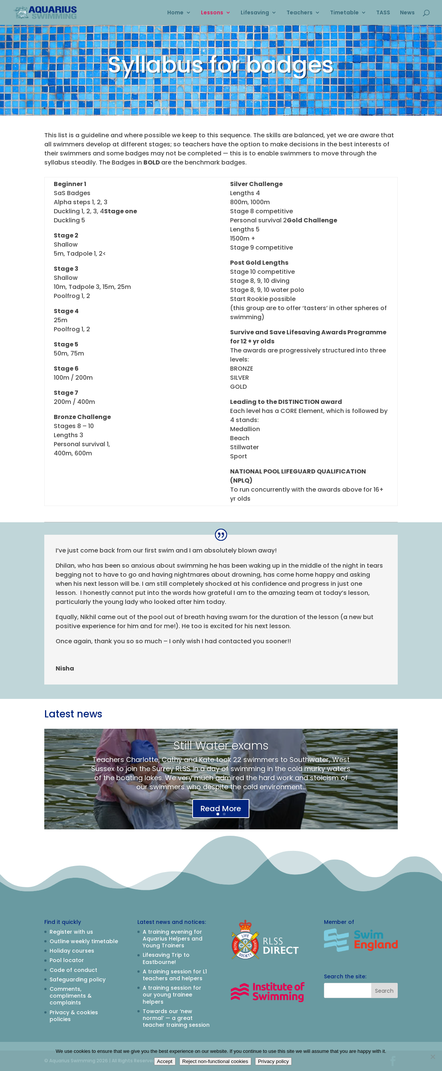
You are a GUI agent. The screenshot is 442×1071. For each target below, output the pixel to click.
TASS (383, 13)
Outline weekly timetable (84, 941)
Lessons (212, 13)
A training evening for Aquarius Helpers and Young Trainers (172, 938)
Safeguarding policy (78, 979)
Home (175, 13)
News (407, 13)
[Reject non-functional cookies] (432, 1056)
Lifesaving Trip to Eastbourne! (166, 958)
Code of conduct (73, 970)
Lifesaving (255, 13)
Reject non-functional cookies (215, 1061)
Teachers (299, 13)
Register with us (71, 932)
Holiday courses (72, 951)
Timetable (344, 13)
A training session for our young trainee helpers (172, 994)
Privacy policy (273, 1061)
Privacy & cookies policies (74, 1016)
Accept (165, 1061)
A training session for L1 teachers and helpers (175, 975)
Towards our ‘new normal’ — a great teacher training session (176, 1018)
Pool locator (67, 960)
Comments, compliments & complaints (71, 995)
